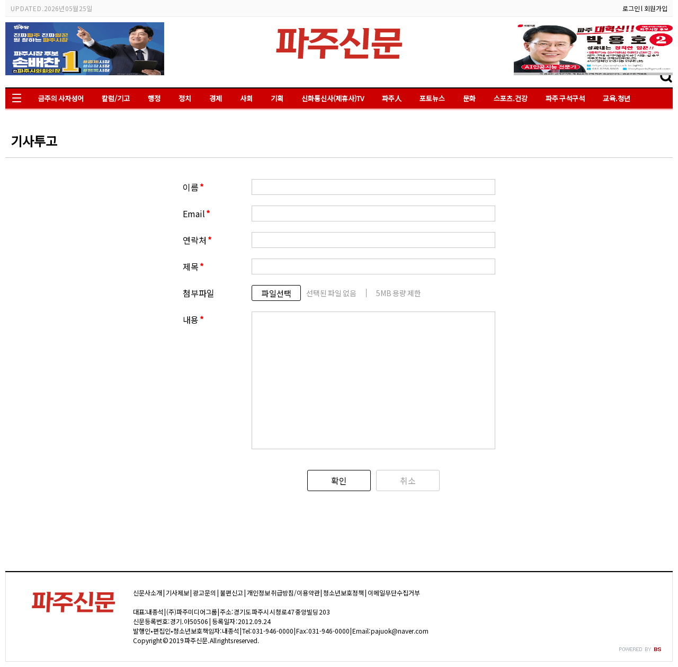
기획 (277, 98)
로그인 (631, 8)
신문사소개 (147, 592)
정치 (185, 98)
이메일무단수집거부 (394, 592)
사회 (246, 98)
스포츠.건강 (511, 98)
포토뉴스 (432, 98)
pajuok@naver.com (400, 630)
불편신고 (231, 592)
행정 (154, 98)
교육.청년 (616, 98)
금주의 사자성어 (61, 98)
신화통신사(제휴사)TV (332, 98)
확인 (339, 480)
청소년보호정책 (343, 592)
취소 (408, 480)
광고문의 (204, 592)
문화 (469, 98)
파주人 (392, 98)
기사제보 (177, 592)
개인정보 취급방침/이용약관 (283, 592)
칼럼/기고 (116, 98)
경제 (215, 98)
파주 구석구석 (565, 98)
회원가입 (655, 8)
